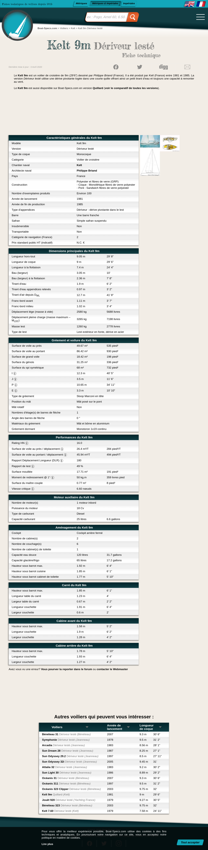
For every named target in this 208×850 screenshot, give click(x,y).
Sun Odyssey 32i (69, 761)
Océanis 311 (66, 783)
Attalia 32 (64, 767)
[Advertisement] (104, 113)
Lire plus (47, 844)
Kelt (79, 165)
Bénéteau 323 (67, 805)
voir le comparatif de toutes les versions (131, 88)
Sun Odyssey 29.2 (70, 756)
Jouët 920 (68, 799)
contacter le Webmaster (112, 669)
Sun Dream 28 (67, 750)
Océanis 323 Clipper (71, 789)
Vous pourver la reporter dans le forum (66, 669)
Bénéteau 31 (66, 734)
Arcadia (63, 745)
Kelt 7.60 (60, 810)
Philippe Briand (87, 170)
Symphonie (66, 739)
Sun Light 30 (66, 772)
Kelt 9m (56, 794)
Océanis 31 (65, 778)
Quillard (98, 88)
